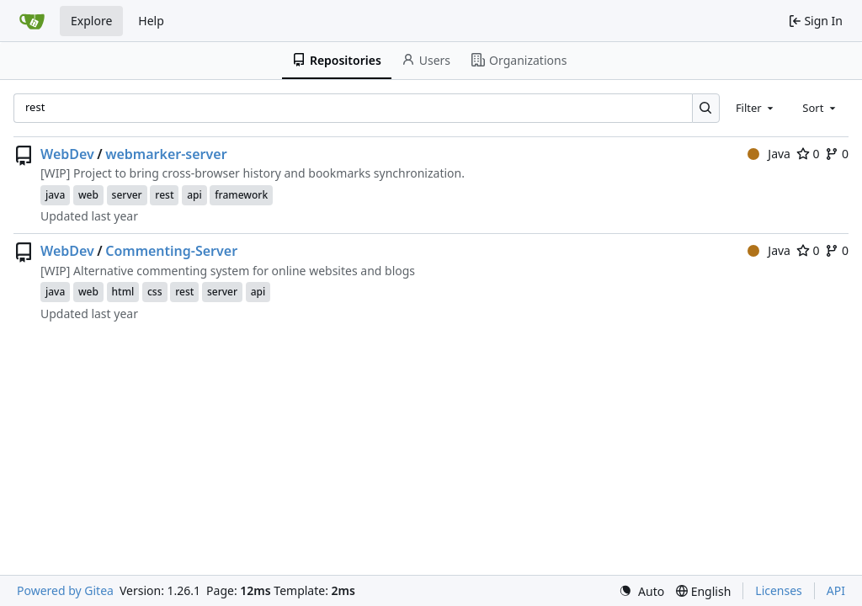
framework (241, 195)
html (123, 291)
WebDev (67, 154)
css (154, 291)
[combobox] (756, 108)
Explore (91, 21)
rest (164, 195)
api (194, 195)
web (88, 195)
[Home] (32, 21)
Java (769, 154)
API (836, 590)
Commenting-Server (171, 250)
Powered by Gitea (65, 590)
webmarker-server (165, 154)
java (55, 195)
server (127, 195)
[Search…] (706, 108)
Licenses (778, 590)
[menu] (641, 591)
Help (151, 21)
